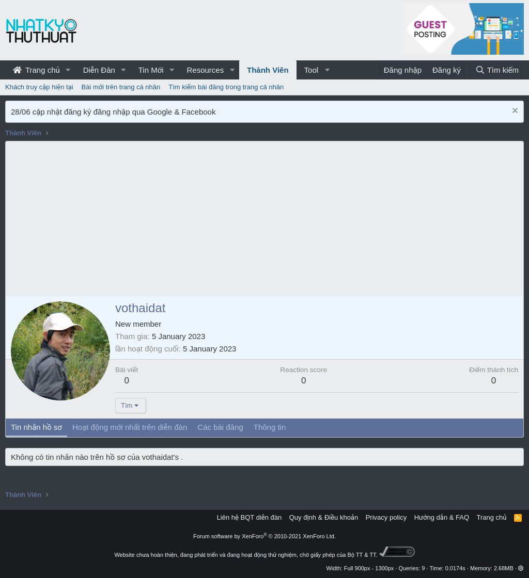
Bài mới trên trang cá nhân (121, 87)
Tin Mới (151, 70)
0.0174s (455, 568)
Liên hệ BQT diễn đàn (249, 517)
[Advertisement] (264, 219)
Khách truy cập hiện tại (39, 87)
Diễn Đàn (99, 70)
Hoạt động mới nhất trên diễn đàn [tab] (129, 427)
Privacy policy (386, 517)
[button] (68, 69)
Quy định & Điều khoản (323, 517)
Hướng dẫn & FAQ (441, 517)
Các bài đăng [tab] (220, 427)
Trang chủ (36, 70)
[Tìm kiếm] (497, 69)
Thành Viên (268, 70)
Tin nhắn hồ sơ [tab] (36, 427)
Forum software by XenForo (264, 536)
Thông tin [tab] (270, 427)
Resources (205, 70)
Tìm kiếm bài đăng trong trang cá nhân (226, 87)
